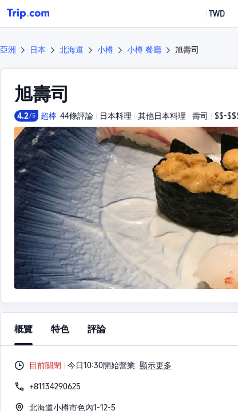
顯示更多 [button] (156, 365)
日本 (38, 49)
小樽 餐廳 (144, 49)
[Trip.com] (28, 14)
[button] (208, 13)
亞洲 (8, 49)
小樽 (105, 49)
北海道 (72, 49)
